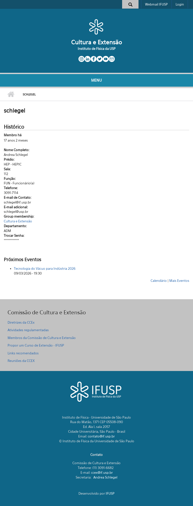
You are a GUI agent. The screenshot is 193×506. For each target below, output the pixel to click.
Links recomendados (23, 353)
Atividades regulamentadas (28, 330)
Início (11, 94)
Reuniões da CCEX (21, 361)
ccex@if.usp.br (102, 472)
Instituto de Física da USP (97, 49)
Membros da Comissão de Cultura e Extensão (42, 338)
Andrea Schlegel (105, 477)
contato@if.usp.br (101, 436)
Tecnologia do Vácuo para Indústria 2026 (44, 268)
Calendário (159, 281)
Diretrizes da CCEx (21, 322)
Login (180, 4)
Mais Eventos (179, 281)
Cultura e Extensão (96, 42)
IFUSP (110, 493)
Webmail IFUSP (156, 4)
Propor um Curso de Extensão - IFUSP (36, 345)
